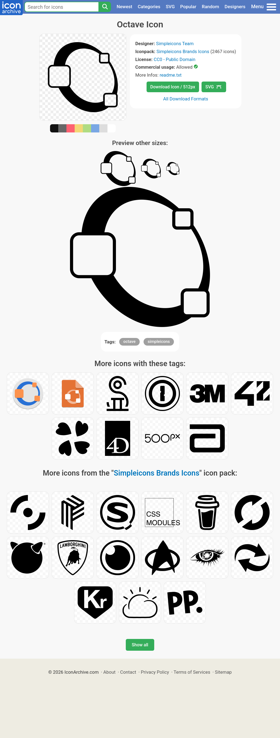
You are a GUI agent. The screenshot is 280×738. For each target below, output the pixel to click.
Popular (188, 6)
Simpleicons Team (175, 43)
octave (129, 341)
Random (210, 6)
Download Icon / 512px (172, 86)
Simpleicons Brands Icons (182, 51)
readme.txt (171, 75)
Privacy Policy (155, 672)
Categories (149, 6)
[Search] (104, 7)
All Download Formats (185, 99)
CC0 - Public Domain (174, 59)
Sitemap (223, 672)
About (109, 672)
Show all (140, 644)
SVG (170, 6)
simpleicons (159, 341)
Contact (128, 672)
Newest (124, 6)
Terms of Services (192, 672)
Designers (234, 6)
